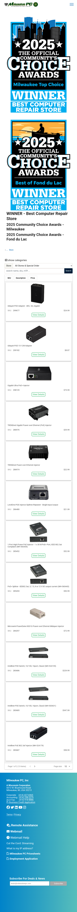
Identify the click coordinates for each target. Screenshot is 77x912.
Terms (10, 814)
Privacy (17, 814)
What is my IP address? (20, 848)
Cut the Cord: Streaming (20, 843)
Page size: (58, 766)
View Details (38, 315)
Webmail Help (18, 837)
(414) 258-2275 (26, 797)
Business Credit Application (21, 802)
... (7, 250)
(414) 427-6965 (26, 795)
